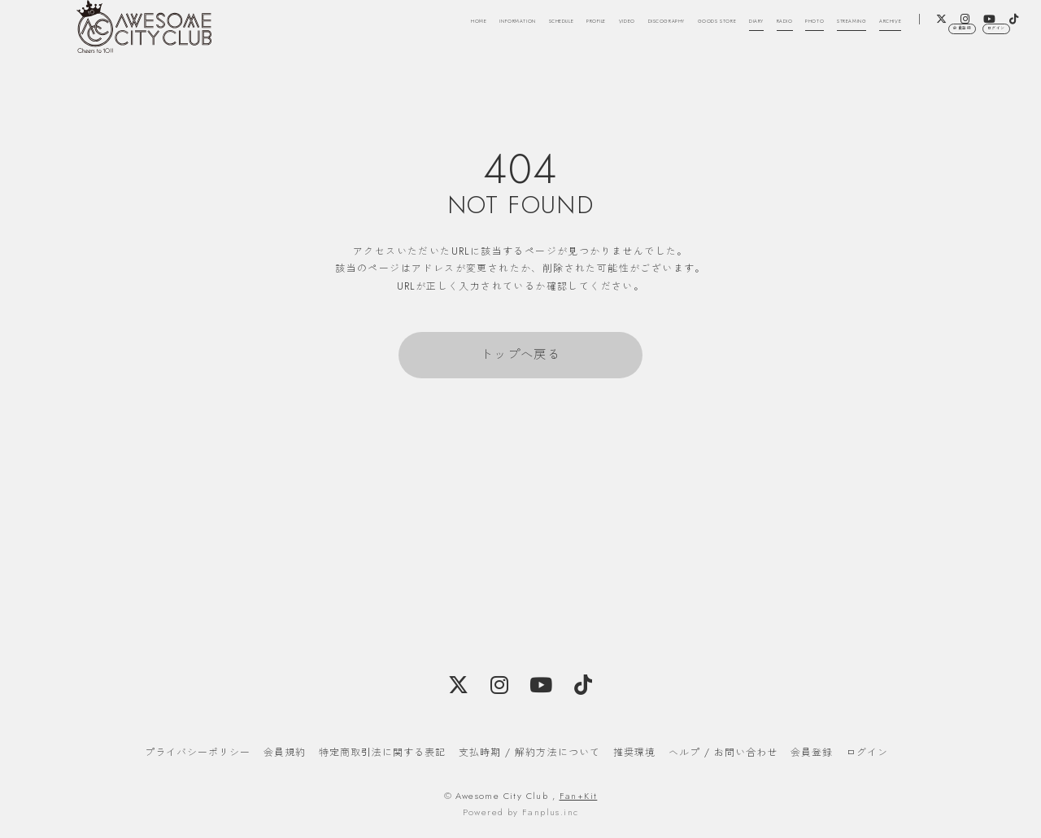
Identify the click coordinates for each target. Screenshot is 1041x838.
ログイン (980, 83)
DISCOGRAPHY (660, 31)
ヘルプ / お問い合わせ (723, 752)
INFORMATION (399, 31)
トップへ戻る (520, 355)
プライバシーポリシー (197, 752)
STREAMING (970, 31)
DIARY (816, 31)
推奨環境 (634, 752)
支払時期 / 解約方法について (529, 752)
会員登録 (912, 83)
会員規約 (285, 752)
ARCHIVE (860, 51)
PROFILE (541, 31)
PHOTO (908, 31)
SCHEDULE (478, 31)
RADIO (861, 31)
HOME (331, 31)
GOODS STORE (749, 31)
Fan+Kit (579, 795)
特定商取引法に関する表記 (382, 752)
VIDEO (592, 31)
